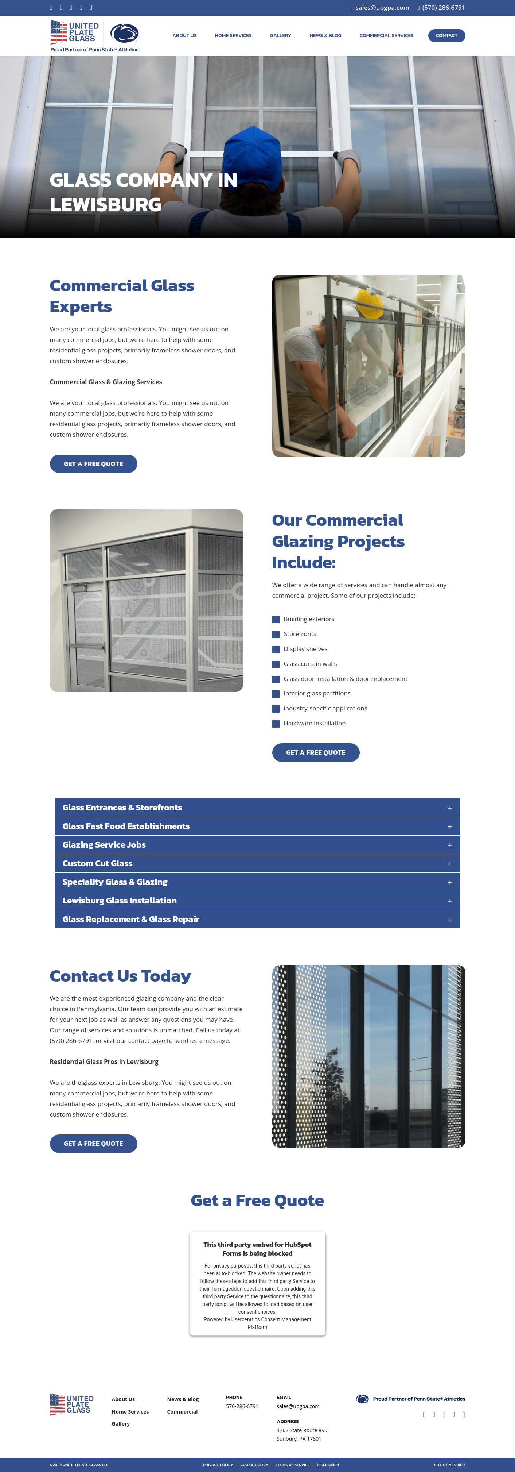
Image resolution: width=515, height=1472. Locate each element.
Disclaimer (328, 1465)
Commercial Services (387, 35)
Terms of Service (292, 1465)
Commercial (182, 1411)
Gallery (281, 35)
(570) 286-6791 (443, 7)
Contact (447, 35)
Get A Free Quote (93, 464)
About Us (184, 35)
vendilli (457, 1465)
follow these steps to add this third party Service (254, 1281)
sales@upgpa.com (382, 7)
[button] (257, 807)
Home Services (233, 35)
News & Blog (325, 35)
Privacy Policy (218, 1465)
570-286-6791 (242, 1406)
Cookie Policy (255, 1465)
